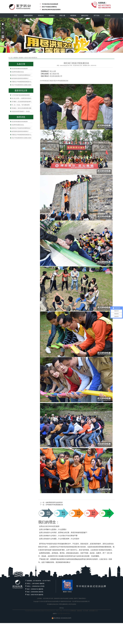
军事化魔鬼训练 (63, 604)
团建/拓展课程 (28, 15)
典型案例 (21, 57)
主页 (11, 57)
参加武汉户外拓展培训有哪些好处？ (21, 75)
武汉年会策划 (72, 604)
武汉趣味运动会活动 (52, 604)
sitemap (61, 608)
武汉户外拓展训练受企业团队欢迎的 (21, 85)
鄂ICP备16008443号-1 (64, 613)
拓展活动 (41, 15)
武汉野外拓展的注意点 (18, 72)
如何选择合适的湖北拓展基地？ (20, 78)
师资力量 (62, 15)
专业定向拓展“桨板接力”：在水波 (21, 111)
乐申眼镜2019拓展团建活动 (54, 504)
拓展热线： (102, 3)
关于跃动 (107, 15)
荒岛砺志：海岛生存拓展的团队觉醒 (21, 108)
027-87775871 (104, 5)
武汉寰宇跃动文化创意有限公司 (81, 601)
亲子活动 (96, 15)
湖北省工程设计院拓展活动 (30, 57)
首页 (15, 15)
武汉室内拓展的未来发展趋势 (20, 68)
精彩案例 (73, 15)
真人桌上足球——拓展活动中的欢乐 (21, 98)
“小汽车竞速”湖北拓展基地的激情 (21, 95)
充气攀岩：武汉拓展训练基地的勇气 (21, 101)
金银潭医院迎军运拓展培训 (54, 502)
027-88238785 (104, 7)
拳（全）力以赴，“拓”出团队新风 (21, 105)
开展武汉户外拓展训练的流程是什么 (21, 81)
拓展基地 (52, 15)
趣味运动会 (84, 15)
